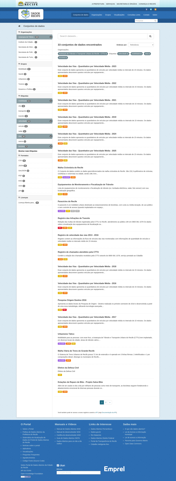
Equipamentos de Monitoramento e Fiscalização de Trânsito (85, 184)
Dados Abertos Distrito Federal (102, 438)
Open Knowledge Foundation (32, 474)
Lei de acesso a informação (135, 437)
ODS (77, 211)
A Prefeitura (98, 4)
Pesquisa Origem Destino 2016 (72, 300)
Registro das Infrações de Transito (74, 218)
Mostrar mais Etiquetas (27, 151)
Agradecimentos (29, 458)
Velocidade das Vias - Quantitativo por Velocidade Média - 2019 (87, 117)
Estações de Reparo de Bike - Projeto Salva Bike (80, 382)
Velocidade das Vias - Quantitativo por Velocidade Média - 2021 (87, 100)
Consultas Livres (134, 15)
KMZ (72, 211)
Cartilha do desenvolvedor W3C (69, 435)
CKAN (61, 465)
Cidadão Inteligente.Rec (100, 444)
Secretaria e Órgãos (127, 4)
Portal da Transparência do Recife (104, 441)
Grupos (108, 15)
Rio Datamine (96, 435)
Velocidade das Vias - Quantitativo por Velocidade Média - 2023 (87, 66)
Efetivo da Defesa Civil (68, 368)
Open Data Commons (133, 444)
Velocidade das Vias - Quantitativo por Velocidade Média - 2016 (87, 283)
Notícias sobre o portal (31, 445)
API (97, 412)
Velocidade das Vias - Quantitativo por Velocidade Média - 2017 (87, 317)
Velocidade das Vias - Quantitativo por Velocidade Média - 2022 (87, 83)
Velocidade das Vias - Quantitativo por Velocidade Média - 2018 (87, 266)
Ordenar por (121, 45)
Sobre (155, 15)
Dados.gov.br (96, 432)
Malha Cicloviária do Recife (70, 168)
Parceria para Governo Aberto (136, 441)
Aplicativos (27, 449)
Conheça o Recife (147, 4)
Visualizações (119, 15)
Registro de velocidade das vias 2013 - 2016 (78, 235)
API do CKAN (26, 471)
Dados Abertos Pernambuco (101, 429)
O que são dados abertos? (135, 429)
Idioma (59, 469)
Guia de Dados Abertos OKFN (68, 438)
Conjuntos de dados (80, 15)
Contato (146, 15)
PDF (60, 228)
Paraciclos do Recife (67, 201)
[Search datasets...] (102, 36)
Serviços (110, 4)
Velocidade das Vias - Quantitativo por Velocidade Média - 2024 (87, 134)
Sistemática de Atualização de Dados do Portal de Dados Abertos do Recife (36, 440)
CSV (60, 76)
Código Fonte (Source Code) (33, 461)
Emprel (114, 469)
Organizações (96, 15)
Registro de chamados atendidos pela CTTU (78, 252)
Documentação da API (109, 412)
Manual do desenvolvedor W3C (69, 432)
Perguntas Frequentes (31, 455)
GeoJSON (66, 177)
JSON (65, 76)
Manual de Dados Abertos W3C (69, 429)
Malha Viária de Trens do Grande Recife (76, 351)
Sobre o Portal (28, 429)
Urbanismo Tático (66, 334)
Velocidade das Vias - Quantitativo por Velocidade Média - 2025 (87, 151)
